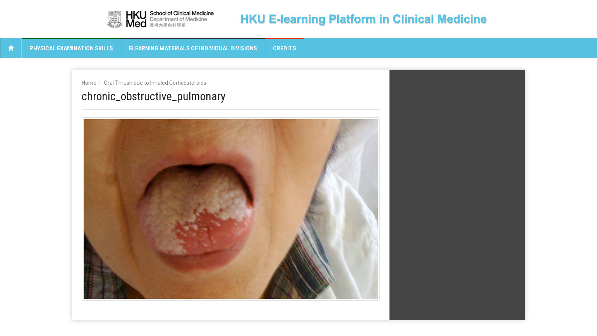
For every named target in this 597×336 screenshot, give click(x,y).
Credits (284, 48)
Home (89, 83)
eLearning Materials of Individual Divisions (193, 48)
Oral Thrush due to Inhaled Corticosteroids (155, 83)
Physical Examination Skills (71, 48)
